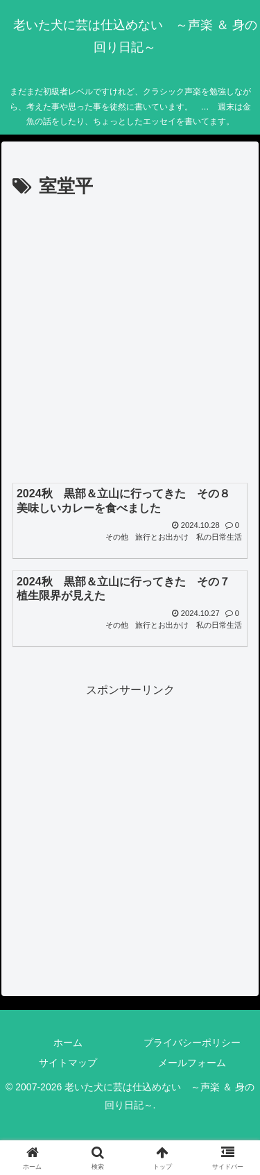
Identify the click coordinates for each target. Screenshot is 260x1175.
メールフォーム (192, 1062)
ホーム (68, 1042)
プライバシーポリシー (192, 1042)
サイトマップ (68, 1062)
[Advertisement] (130, 339)
